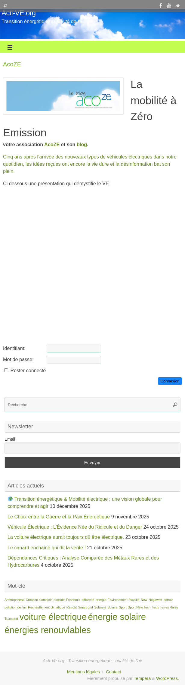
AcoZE (52, 144)
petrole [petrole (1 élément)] (169, 600)
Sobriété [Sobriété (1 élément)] (100, 607)
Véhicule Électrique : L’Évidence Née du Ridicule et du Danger (75, 527)
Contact (113, 671)
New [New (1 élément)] (144, 600)
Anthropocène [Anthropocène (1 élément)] (14, 600)
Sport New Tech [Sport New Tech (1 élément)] (139, 607)
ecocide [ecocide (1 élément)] (59, 600)
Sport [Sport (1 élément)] (122, 607)
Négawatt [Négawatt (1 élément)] (155, 600)
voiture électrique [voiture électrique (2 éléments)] (53, 617)
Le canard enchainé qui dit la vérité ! (47, 547)
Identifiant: (14, 348)
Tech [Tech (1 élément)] (155, 607)
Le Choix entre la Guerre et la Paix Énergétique (59, 516)
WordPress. (167, 678)
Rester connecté (28, 370)
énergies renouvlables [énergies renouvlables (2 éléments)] (48, 630)
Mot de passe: (18, 359)
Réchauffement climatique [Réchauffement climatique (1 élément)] (46, 607)
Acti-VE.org (18, 13)
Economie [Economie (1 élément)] (73, 600)
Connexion (170, 381)
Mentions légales (83, 671)
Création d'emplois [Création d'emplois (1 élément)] (39, 600)
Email (10, 439)
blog (82, 144)
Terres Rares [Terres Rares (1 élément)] (169, 607)
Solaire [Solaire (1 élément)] (112, 607)
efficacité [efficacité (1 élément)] (88, 600)
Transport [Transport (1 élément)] (11, 618)
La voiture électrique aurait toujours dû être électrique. (66, 537)
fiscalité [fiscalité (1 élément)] (134, 600)
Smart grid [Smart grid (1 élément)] (85, 607)
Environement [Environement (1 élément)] (118, 600)
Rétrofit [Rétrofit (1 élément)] (71, 607)
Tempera (142, 678)
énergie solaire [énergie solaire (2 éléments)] (117, 617)
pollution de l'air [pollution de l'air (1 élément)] (16, 607)
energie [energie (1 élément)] (101, 600)
